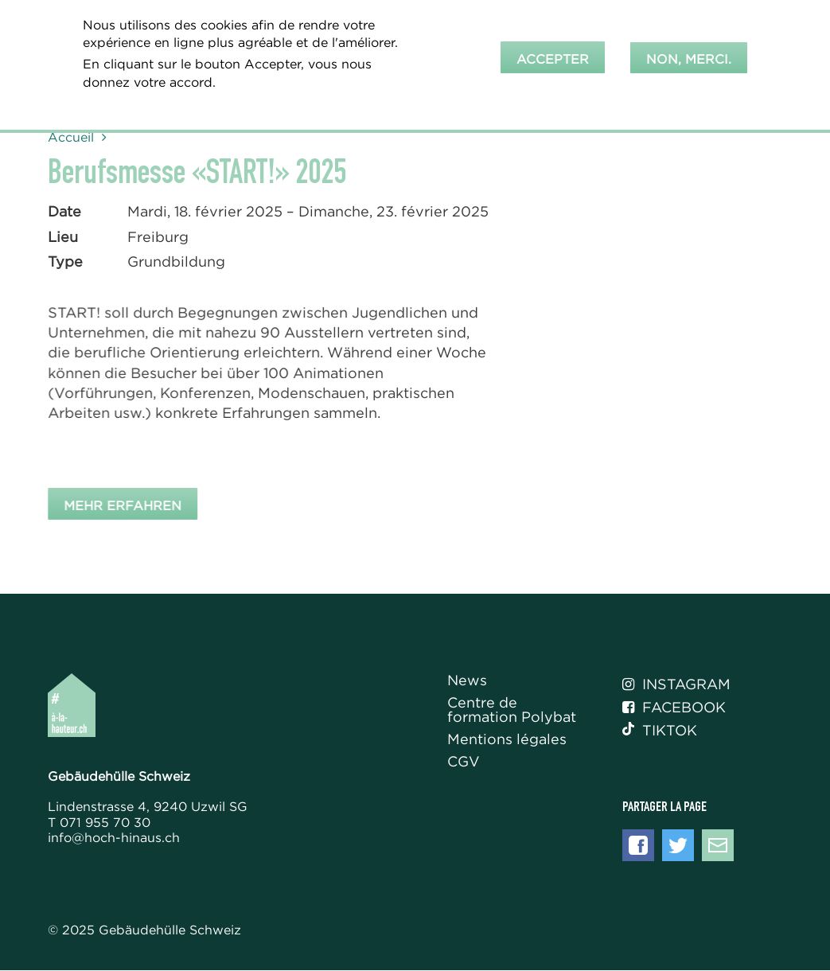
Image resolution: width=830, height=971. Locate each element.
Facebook (674, 708)
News (467, 680)
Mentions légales (507, 739)
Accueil (71, 137)
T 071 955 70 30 (99, 822)
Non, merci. (688, 56)
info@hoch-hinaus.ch (114, 837)
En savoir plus (132, 100)
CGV (463, 762)
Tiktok (659, 731)
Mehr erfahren (125, 504)
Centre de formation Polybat (511, 710)
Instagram (676, 684)
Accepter (552, 56)
